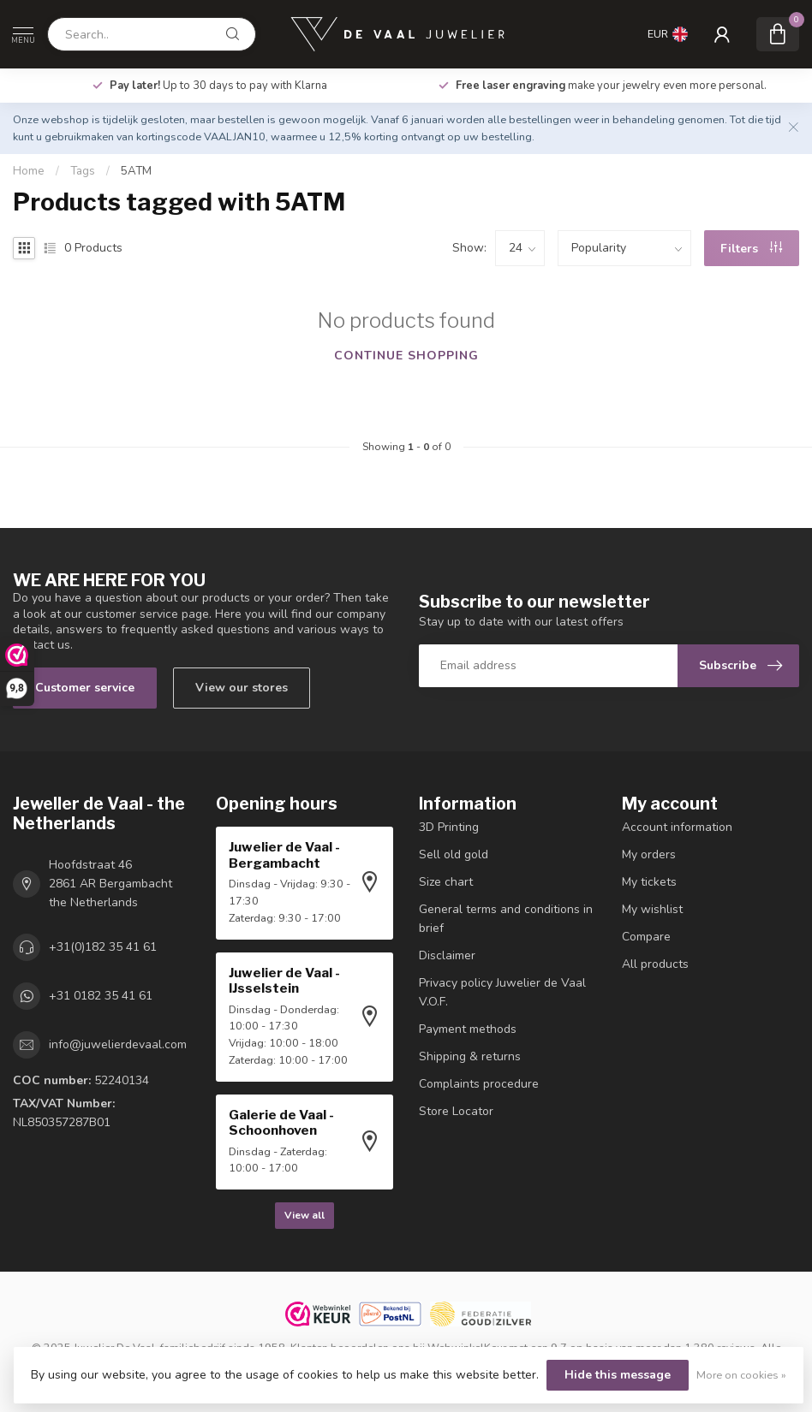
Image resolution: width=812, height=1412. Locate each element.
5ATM (136, 171)
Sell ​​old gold (453, 854)
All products (655, 964)
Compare (646, 936)
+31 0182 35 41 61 (100, 996)
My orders (649, 854)
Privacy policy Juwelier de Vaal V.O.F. (502, 992)
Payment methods (467, 1029)
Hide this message (617, 1375)
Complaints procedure (479, 1084)
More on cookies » (741, 1375)
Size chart (446, 882)
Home (29, 171)
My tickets (649, 882)
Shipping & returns (470, 1056)
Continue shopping (406, 355)
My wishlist (652, 909)
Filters (751, 248)
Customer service (84, 687)
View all (304, 1215)
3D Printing (449, 827)
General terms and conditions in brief (506, 918)
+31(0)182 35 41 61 (103, 947)
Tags (82, 171)
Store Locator (456, 1111)
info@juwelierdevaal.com (118, 1044)
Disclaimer (447, 955)
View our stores (241, 687)
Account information (677, 827)
